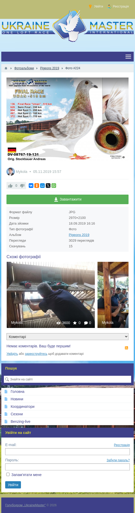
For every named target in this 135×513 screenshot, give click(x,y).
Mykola (22, 172)
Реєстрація (122, 445)
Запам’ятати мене (26, 475)
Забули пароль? (118, 460)
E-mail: (11, 445)
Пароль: (12, 460)
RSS (126, 348)
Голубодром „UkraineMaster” (25, 505)
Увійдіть (12, 354)
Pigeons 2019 (79, 235)
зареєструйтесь (36, 354)
